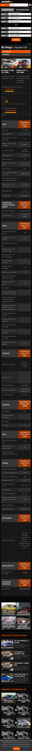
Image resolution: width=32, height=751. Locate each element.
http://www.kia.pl (25, 589)
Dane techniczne (7, 51)
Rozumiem (16, 748)
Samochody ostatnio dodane (14, 635)
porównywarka (7, 10)
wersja (3, 21)
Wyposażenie (6, 54)
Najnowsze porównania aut (13, 689)
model (3, 18)
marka (3, 14)
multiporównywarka (22, 10)
